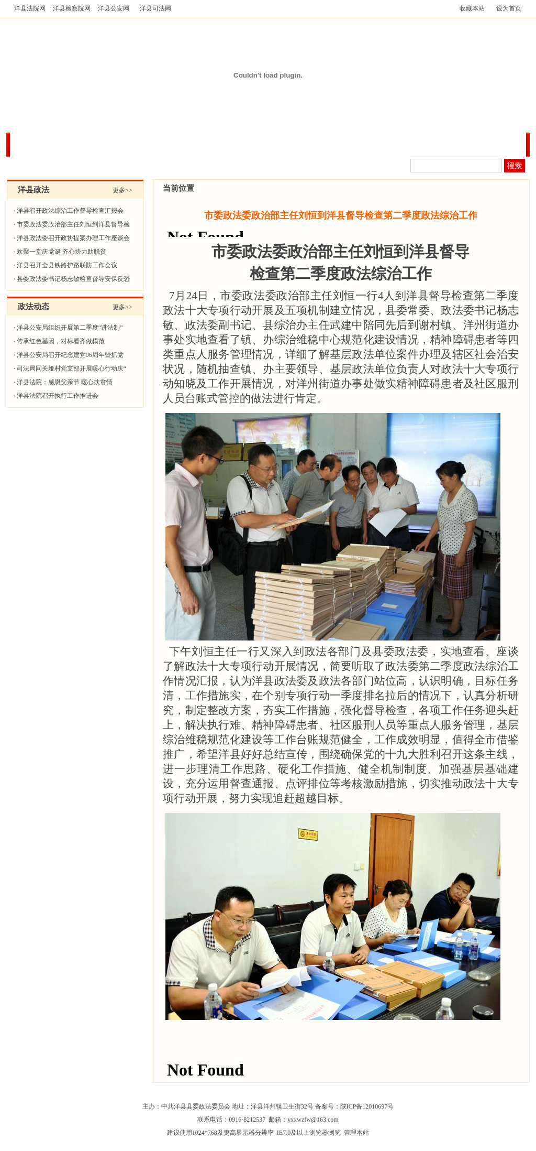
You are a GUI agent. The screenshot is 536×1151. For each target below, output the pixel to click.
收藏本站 (472, 8)
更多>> (122, 190)
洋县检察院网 (72, 8)
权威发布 (128, 144)
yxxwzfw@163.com (312, 1119)
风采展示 (407, 144)
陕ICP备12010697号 (367, 1106)
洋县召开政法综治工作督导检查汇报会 (70, 210)
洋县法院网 (30, 8)
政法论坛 (501, 144)
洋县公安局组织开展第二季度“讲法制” (70, 327)
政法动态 (175, 144)
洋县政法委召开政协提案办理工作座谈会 (73, 238)
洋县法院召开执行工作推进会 (57, 395)
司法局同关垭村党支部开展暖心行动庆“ (71, 368)
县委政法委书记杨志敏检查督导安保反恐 (73, 279)
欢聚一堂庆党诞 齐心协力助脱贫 (61, 251)
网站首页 (35, 144)
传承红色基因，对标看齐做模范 (61, 341)
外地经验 (454, 144)
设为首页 (508, 8)
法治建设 (268, 144)
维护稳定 (361, 144)
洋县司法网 (155, 8)
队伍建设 (314, 144)
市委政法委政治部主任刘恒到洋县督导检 (73, 224)
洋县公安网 (113, 8)
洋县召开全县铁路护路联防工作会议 (67, 265)
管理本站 (356, 1132)
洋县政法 (81, 144)
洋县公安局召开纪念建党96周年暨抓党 (70, 355)
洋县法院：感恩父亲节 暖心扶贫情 (65, 382)
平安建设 (221, 144)
